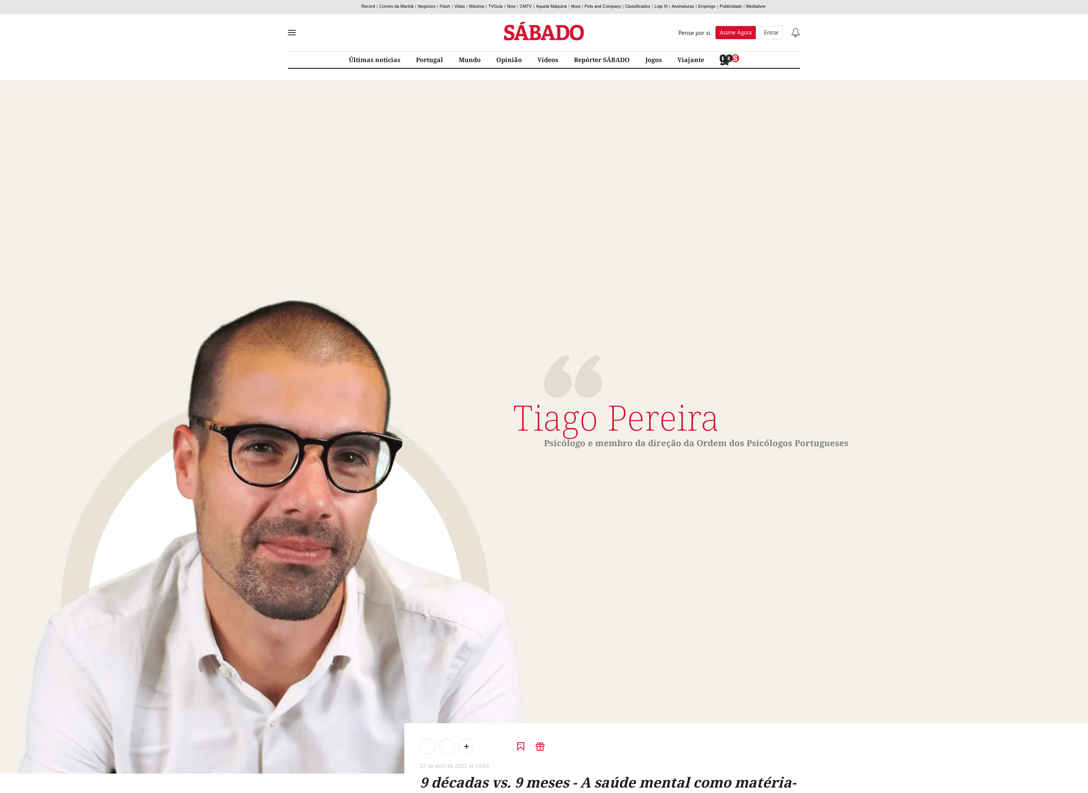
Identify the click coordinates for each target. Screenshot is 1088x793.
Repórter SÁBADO (602, 59)
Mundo (470, 59)
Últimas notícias (374, 59)
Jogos (653, 59)
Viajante (690, 59)
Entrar (771, 32)
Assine (736, 32)
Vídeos (547, 59)
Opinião (509, 59)
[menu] (292, 32)
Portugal (429, 59)
